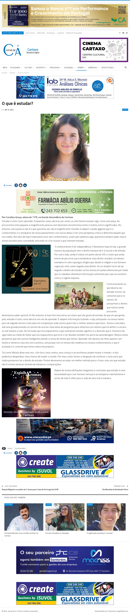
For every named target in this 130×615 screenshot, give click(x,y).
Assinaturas (51, 33)
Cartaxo (10, 448)
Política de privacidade (74, 33)
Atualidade (15, 67)
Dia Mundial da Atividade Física (115, 489)
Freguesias (55, 67)
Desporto (40, 67)
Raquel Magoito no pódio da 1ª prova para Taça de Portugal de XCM (30, 489)
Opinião (80, 67)
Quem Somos (30, 33)
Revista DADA (107, 67)
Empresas (92, 67)
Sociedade (68, 67)
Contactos (60, 33)
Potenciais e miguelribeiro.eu (118, 611)
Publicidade (41, 33)
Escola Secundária (20, 448)
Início (5, 67)
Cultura (28, 67)
